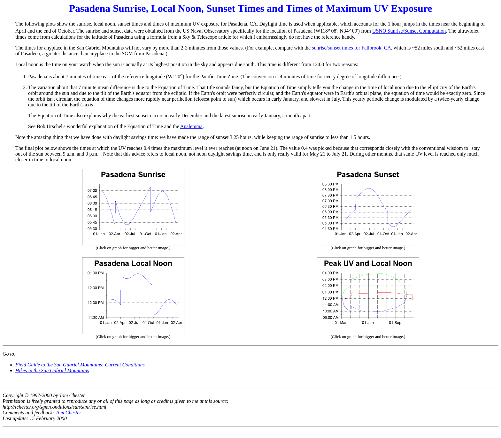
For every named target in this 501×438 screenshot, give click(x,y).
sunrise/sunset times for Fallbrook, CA (351, 47)
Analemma (191, 126)
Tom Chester (68, 412)
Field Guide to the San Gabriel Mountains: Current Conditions (80, 364)
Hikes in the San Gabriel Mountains (52, 370)
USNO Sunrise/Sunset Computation (409, 31)
